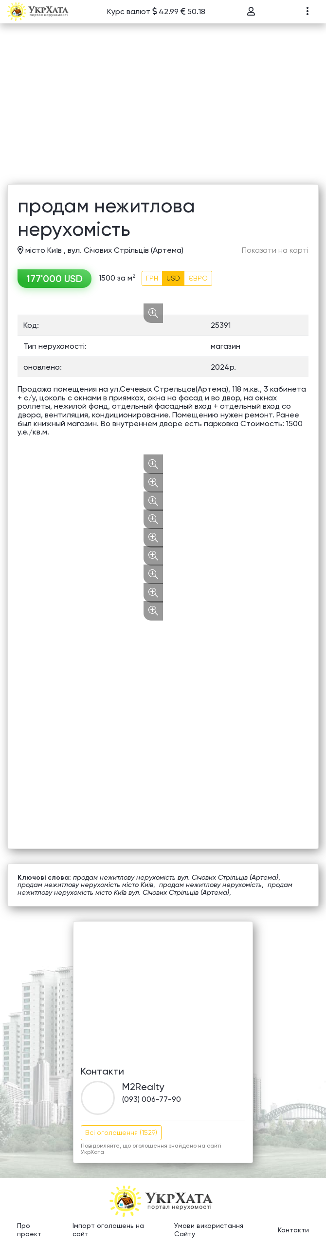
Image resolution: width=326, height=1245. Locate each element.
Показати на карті (275, 250)
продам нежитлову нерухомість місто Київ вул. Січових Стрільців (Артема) (155, 888)
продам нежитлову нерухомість (210, 884)
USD (173, 278)
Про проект (29, 1230)
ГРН (152, 278)
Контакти (293, 1230)
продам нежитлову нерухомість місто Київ (85, 884)
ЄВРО (198, 278)
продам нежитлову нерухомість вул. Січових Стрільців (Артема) (175, 877)
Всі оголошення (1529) (121, 1132)
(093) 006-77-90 (151, 1099)
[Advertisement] (163, 111)
